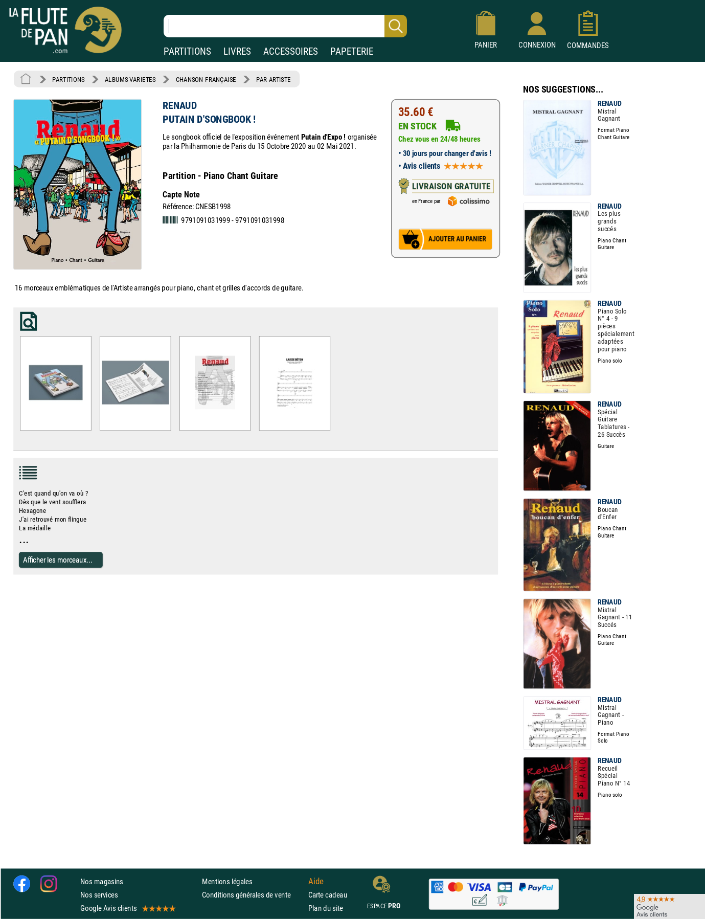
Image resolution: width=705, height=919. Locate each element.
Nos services (99, 894)
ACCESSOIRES (290, 51)
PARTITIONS (187, 51)
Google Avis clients (127, 908)
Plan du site (325, 908)
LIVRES (237, 51)
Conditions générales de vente (253, 894)
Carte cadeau (327, 894)
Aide (316, 881)
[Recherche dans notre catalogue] (285, 26)
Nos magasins (101, 881)
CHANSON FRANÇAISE (206, 79)
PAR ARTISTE (273, 79)
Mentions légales (227, 881)
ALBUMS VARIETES (130, 79)
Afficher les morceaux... (58, 559)
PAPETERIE (351, 51)
